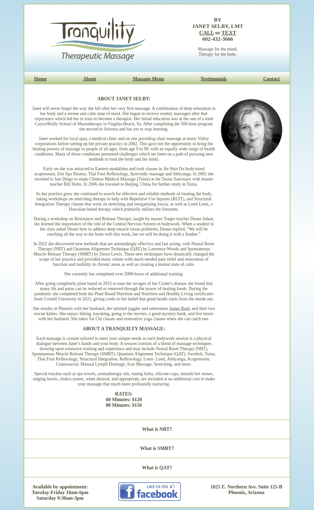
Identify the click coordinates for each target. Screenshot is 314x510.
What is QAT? (157, 467)
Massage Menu (148, 78)
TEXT (229, 32)
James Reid (179, 308)
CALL (206, 32)
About (89, 78)
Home (40, 78)
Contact (271, 78)
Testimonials (213, 78)
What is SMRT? (157, 448)
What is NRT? (157, 429)
